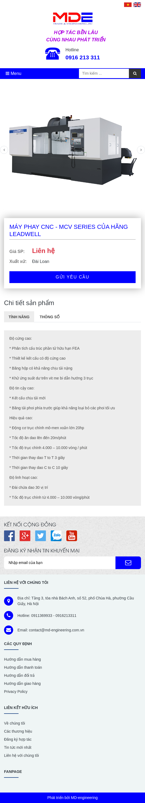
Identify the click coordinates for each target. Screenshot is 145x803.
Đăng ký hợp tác (17, 739)
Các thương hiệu (18, 731)
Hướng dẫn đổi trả (19, 675)
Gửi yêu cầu (72, 277)
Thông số (50, 317)
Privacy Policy (15, 691)
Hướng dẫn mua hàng (22, 659)
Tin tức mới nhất (17, 747)
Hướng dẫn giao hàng (22, 683)
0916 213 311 (83, 57)
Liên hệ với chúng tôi (21, 755)
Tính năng (19, 317)
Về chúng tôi (14, 723)
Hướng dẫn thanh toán (23, 667)
